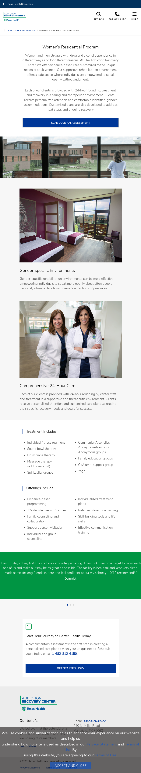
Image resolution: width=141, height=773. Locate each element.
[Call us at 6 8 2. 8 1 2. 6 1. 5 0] (117, 16)
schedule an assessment (70, 123)
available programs (21, 30)
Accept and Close (70, 765)
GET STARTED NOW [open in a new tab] (70, 668)
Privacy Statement (102, 744)
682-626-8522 (95, 721)
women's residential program (59, 30)
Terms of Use (105, 755)
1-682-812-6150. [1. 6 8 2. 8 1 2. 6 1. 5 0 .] (65, 654)
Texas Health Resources (18, 4)
